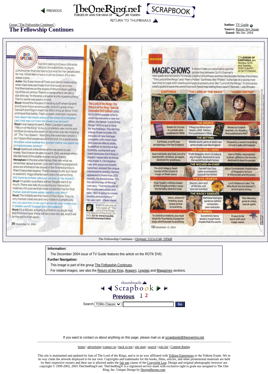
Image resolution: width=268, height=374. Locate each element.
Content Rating (180, 347)
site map (140, 347)
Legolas (143, 270)
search (152, 347)
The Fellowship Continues (113, 265)
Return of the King (111, 270)
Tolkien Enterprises (181, 355)
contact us (109, 347)
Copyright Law (157, 362)
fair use (124, 362)
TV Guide (242, 24)
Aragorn (131, 270)
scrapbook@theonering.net (184, 337)
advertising (94, 347)
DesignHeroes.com (153, 369)
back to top (125, 347)
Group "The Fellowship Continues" (32, 24)
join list (163, 347)
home (81, 347)
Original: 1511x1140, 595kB (153, 239)
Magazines (164, 270)
